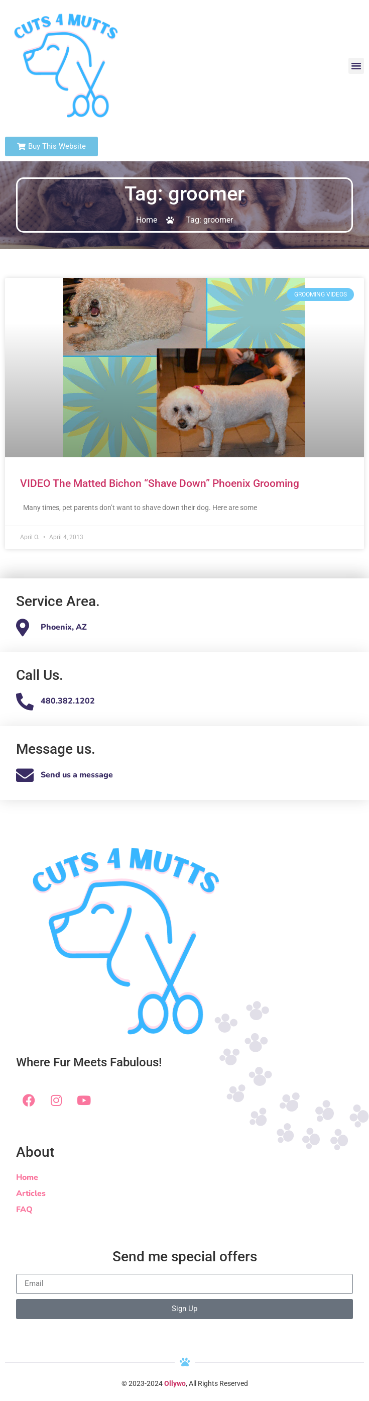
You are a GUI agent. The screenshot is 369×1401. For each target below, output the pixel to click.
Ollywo (175, 1383)
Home (27, 1177)
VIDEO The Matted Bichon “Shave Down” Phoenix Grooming (159, 483)
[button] (356, 66)
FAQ (24, 1209)
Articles (31, 1193)
